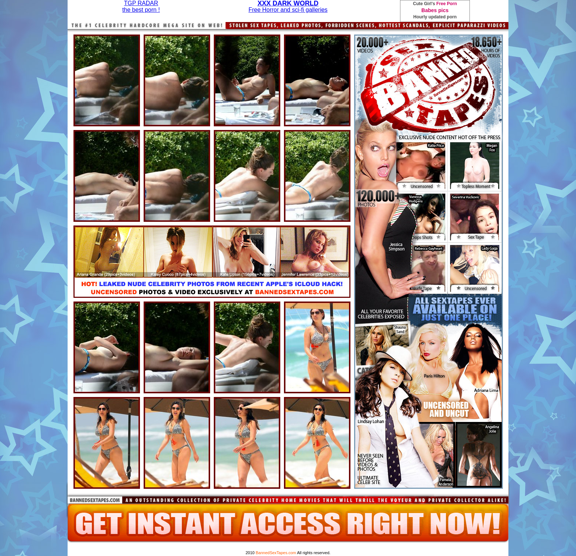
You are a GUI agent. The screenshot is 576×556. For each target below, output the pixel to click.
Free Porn (446, 3)
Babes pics (435, 10)
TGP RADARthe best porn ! (141, 6)
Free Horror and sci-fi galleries (287, 10)
